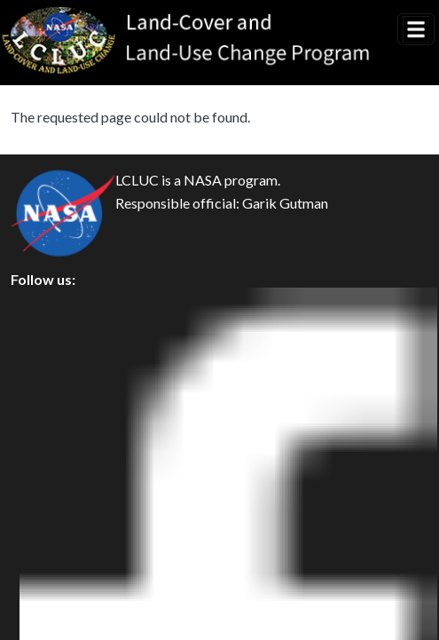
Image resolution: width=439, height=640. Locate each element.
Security (51, 386)
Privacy (49, 346)
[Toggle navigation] (416, 29)
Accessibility (65, 466)
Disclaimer (59, 426)
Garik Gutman (285, 203)
